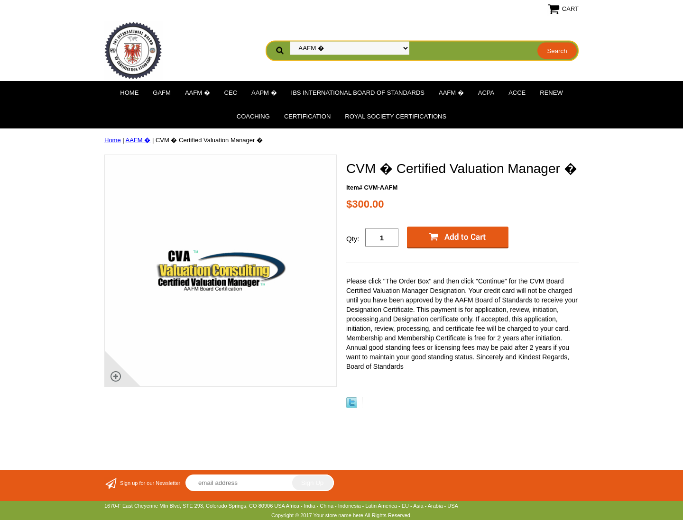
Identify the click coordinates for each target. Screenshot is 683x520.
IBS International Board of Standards (358, 92)
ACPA (486, 92)
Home (129, 92)
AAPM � (264, 92)
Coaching (253, 116)
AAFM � (197, 92)
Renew (551, 92)
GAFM (162, 92)
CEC (230, 92)
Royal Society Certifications (395, 116)
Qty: (353, 239)
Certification (307, 116)
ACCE (517, 92)
